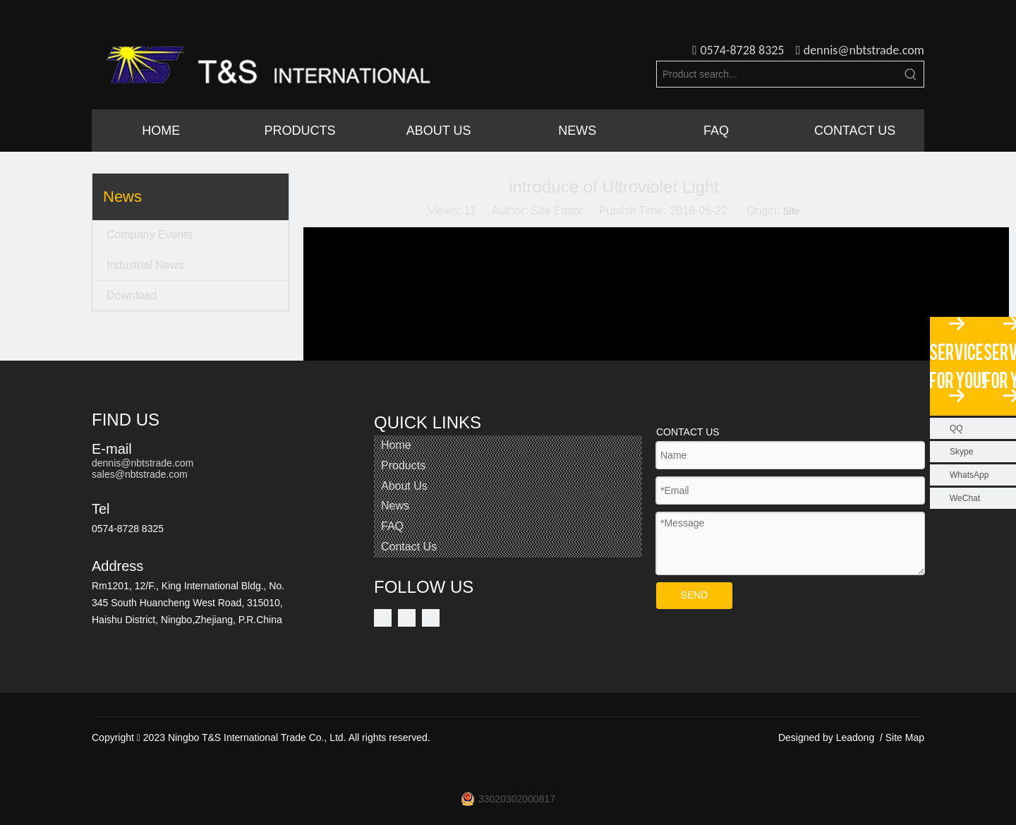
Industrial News (145, 265)
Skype (961, 452)
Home (396, 445)
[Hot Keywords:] (911, 74)
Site (790, 211)
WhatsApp (969, 475)
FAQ (392, 526)
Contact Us (409, 547)
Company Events (150, 235)
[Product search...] (777, 74)
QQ (956, 428)
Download (132, 295)
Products (403, 465)
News (395, 506)
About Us (404, 486)
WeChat (965, 498)
